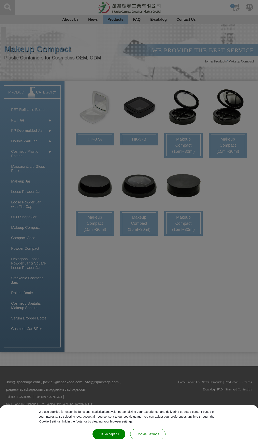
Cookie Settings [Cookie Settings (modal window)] (148, 434)
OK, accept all (109, 434)
